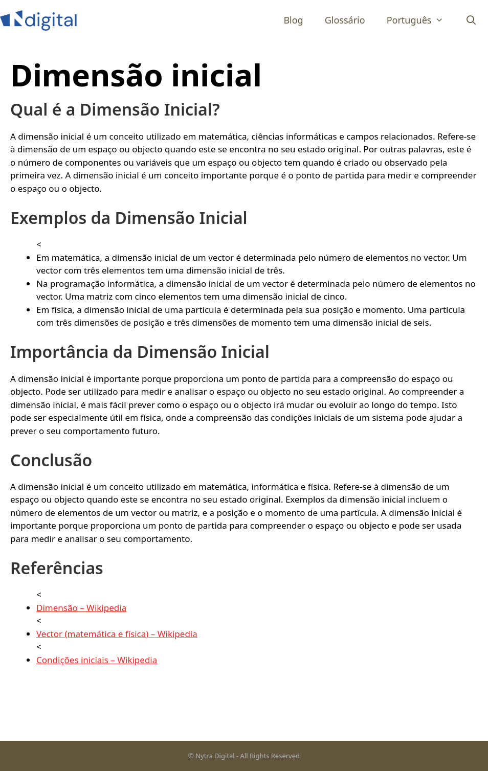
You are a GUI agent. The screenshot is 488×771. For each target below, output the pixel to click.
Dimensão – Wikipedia (81, 608)
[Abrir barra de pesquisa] (471, 20)
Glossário (345, 20)
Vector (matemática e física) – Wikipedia (116, 634)
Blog (293, 20)
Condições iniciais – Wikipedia (96, 660)
